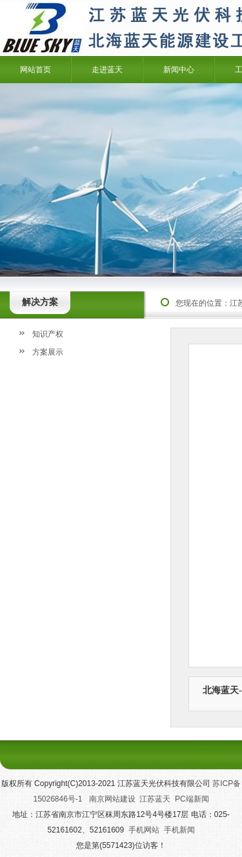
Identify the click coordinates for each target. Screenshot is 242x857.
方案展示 (47, 352)
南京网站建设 (112, 798)
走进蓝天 (107, 69)
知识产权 (47, 334)
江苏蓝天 (154, 798)
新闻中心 (178, 69)
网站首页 (35, 69)
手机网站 (143, 829)
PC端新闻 (192, 798)
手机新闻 (179, 829)
